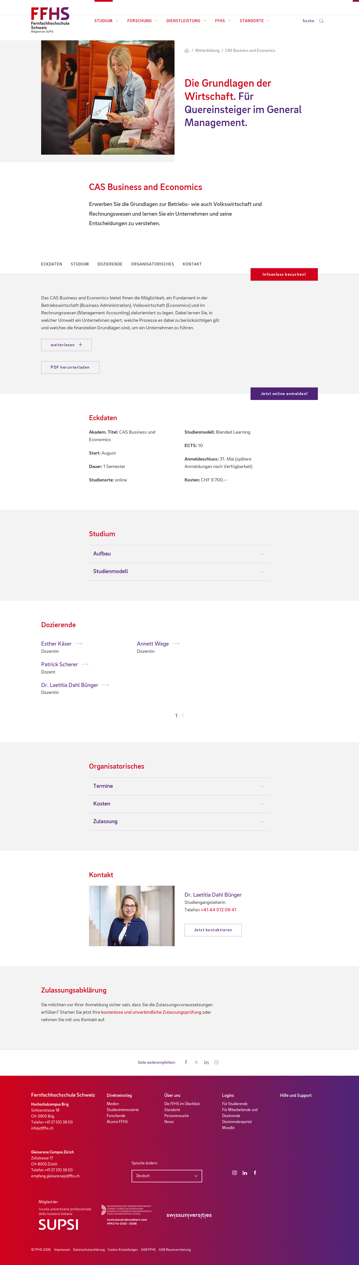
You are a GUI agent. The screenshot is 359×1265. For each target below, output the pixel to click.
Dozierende (110, 264)
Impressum (62, 1250)
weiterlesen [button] (63, 345)
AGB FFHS (148, 1250)
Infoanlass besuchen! (284, 274)
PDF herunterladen (70, 367)
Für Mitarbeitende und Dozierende (240, 1113)
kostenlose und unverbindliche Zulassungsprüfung (151, 1012)
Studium (106, 21)
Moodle (228, 1128)
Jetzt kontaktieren (213, 930)
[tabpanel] (84, 668)
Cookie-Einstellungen (123, 1250)
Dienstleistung (186, 21)
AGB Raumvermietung (175, 1250)
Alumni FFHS (117, 1122)
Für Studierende (235, 1104)
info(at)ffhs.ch (42, 1129)
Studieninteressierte (123, 1110)
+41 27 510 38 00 (58, 1123)
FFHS (223, 21)
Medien (113, 1104)
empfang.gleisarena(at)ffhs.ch (55, 1176)
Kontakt (192, 264)
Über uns (172, 1095)
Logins (228, 1095)
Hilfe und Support (296, 1095)
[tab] (179, 554)
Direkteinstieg (119, 1095)
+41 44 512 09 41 (218, 910)
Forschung (142, 21)
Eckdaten (51, 264)
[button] (186, 1063)
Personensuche (176, 1116)
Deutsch (143, 1176)
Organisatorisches (152, 264)
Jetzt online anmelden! (284, 394)
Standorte (255, 21)
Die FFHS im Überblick (182, 1104)
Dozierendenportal (237, 1122)
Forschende (116, 1116)
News (169, 1122)
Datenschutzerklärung (89, 1250)
